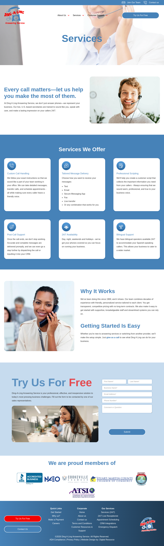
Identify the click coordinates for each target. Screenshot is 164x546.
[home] (23, 15)
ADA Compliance (57, 540)
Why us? (56, 516)
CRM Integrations (108, 523)
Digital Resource (106, 540)
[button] (62, 15)
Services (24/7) (108, 512)
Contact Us (23, 529)
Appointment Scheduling (108, 520)
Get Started (56, 512)
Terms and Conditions (82, 523)
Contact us (82, 520)
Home (82, 512)
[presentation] (119, 419)
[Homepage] (148, 524)
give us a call (112, 337)
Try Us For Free (140, 15)
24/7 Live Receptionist (108, 516)
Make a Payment (56, 520)
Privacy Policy (73, 540)
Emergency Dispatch (108, 527)
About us (82, 516)
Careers (56, 523)
